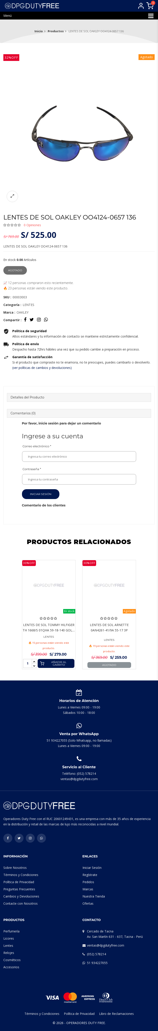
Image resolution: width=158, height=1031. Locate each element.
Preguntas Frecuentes (19, 889)
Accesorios (11, 967)
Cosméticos (12, 960)
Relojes (8, 953)
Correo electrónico (37, 446)
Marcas (87, 889)
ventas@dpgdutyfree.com (105, 945)
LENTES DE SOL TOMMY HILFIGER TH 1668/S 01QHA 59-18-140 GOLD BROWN (49, 630)
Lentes (8, 945)
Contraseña (32, 469)
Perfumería (11, 931)
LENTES (48, 636)
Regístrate (89, 875)
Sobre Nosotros (15, 867)
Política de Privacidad (18, 882)
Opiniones (32, 225)
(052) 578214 (96, 954)
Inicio (39, 31)
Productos (56, 31)
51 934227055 (97, 963)
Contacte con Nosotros (20, 903)
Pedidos (88, 882)
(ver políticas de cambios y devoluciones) (42, 368)
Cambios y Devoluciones (21, 896)
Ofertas (87, 903)
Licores (8, 938)
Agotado (15, 270)
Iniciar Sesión (41, 494)
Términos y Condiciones (20, 875)
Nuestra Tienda (93, 896)
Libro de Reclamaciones (116, 1014)
